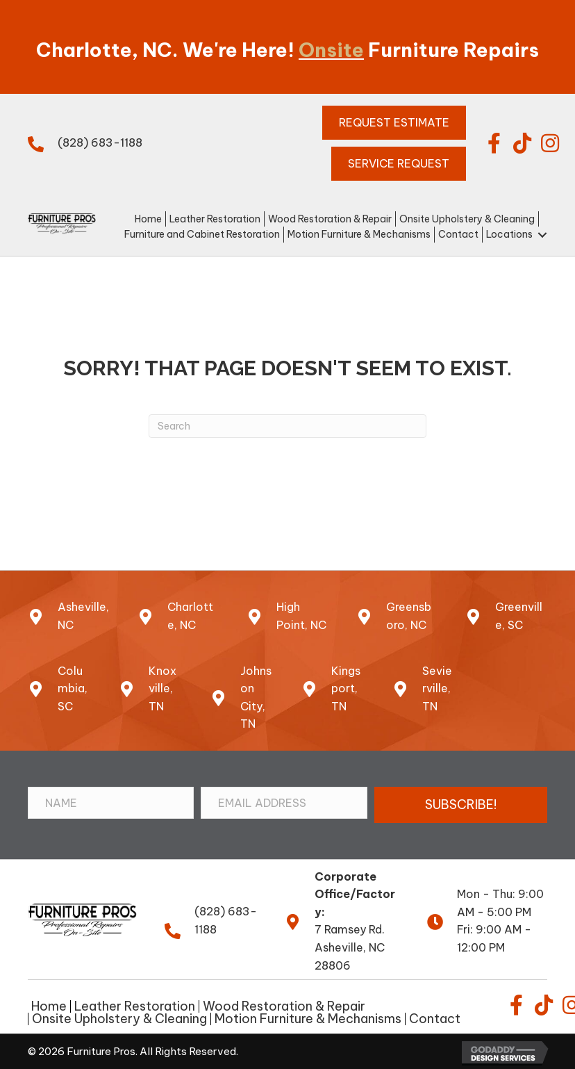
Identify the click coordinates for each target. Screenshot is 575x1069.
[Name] (111, 803)
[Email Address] (284, 803)
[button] (494, 143)
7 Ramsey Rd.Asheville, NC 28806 (350, 947)
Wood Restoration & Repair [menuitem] (284, 1006)
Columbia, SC (73, 688)
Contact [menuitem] (434, 1019)
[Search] (287, 426)
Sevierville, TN (437, 688)
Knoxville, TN (162, 688)
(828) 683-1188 (100, 142)
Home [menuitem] (49, 1006)
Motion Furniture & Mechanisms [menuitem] (308, 1019)
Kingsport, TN (345, 688)
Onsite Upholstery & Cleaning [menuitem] (119, 1019)
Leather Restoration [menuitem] (134, 1006)
